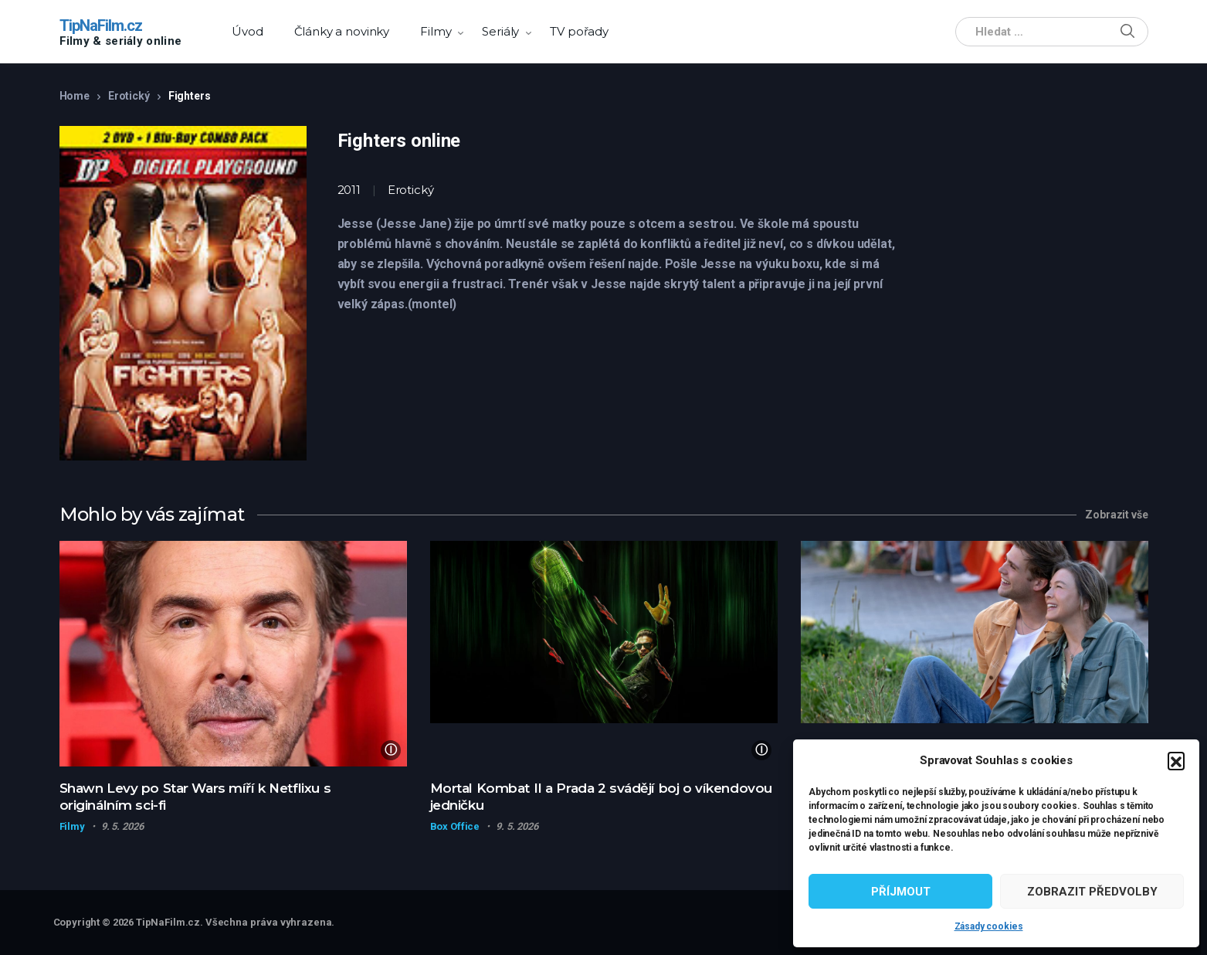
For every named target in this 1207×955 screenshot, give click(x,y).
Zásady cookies (988, 926)
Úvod (247, 31)
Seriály (500, 31)
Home (74, 96)
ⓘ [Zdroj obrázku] (391, 750)
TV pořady (579, 31)
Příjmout (901, 892)
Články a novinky (342, 31)
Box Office (455, 826)
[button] (1176, 760)
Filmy (435, 31)
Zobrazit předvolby (1092, 892)
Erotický (129, 96)
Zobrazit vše (1116, 514)
